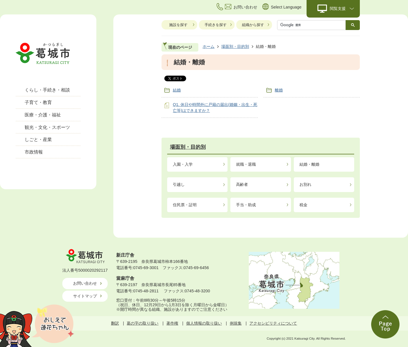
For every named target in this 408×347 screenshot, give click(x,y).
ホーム (208, 46)
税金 (303, 205)
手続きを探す (216, 25)
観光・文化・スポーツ (47, 127)
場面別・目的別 (235, 46)
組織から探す (253, 25)
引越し (179, 184)
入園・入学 (183, 164)
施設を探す (178, 25)
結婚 (177, 90)
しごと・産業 (38, 139)
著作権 (172, 323)
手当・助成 (246, 205)
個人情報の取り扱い (204, 323)
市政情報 (34, 152)
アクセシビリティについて (273, 323)
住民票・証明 (185, 205)
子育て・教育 (38, 102)
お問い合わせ (85, 283)
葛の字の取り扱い (142, 323)
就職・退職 (246, 164)
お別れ (305, 184)
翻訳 (115, 323)
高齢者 (242, 184)
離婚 (279, 90)
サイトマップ (85, 296)
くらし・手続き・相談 (47, 90)
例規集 (236, 323)
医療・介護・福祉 (43, 114)
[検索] (312, 25)
